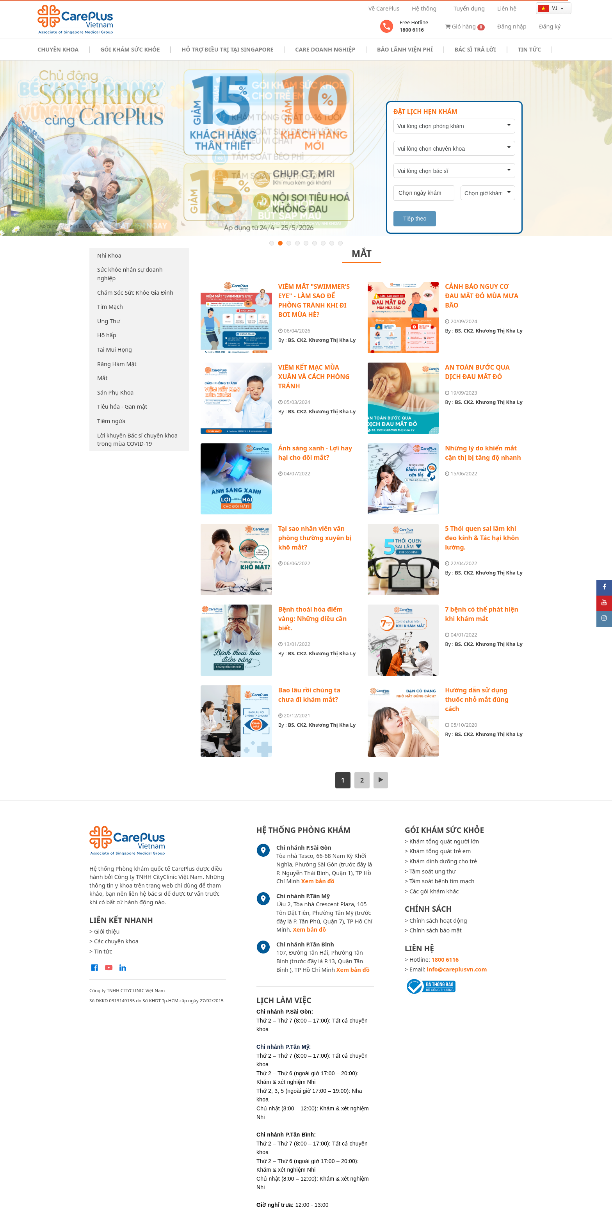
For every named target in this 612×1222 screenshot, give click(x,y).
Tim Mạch (110, 306)
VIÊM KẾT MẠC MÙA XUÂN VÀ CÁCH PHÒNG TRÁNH (314, 376)
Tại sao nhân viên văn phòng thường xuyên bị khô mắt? (315, 537)
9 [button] (340, 243)
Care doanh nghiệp (325, 49)
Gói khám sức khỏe (130, 49)
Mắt (102, 378)
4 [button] (297, 243)
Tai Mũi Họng (114, 349)
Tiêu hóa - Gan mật (122, 406)
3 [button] (288, 243)
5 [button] (306, 243)
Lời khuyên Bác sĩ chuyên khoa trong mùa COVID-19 (137, 440)
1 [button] (271, 243)
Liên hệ (506, 8)
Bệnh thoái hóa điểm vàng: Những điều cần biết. (312, 618)
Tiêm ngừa (111, 421)
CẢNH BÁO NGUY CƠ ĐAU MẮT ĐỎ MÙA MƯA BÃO (481, 296)
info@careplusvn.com (457, 969)
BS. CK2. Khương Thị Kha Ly (322, 339)
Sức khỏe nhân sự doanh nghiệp (130, 274)
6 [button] (314, 243)
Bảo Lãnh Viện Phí (405, 49)
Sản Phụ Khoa (115, 392)
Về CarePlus (383, 8)
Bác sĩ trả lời (475, 49)
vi (548, 8)
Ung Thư (108, 321)
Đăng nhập (512, 26)
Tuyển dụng (469, 8)
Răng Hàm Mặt (117, 364)
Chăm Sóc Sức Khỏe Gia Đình (135, 292)
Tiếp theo (414, 218)
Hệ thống (424, 8)
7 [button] (323, 243)
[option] (306, 148)
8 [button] (331, 243)
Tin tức (529, 49)
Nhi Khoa (109, 255)
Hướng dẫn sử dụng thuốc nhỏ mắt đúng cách (477, 699)
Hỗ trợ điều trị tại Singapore (227, 49)
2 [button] (280, 243)
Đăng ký (549, 26)
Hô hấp (106, 335)
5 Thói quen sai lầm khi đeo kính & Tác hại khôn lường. (482, 537)
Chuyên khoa (57, 49)
